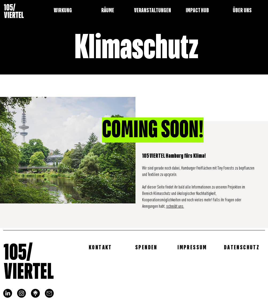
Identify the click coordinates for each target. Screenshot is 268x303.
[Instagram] (21, 293)
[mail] (49, 293)
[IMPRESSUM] (193, 247)
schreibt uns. (175, 206)
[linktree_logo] (35, 293)
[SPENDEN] (147, 247)
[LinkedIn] (7, 293)
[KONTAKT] (101, 247)
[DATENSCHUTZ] (242, 247)
